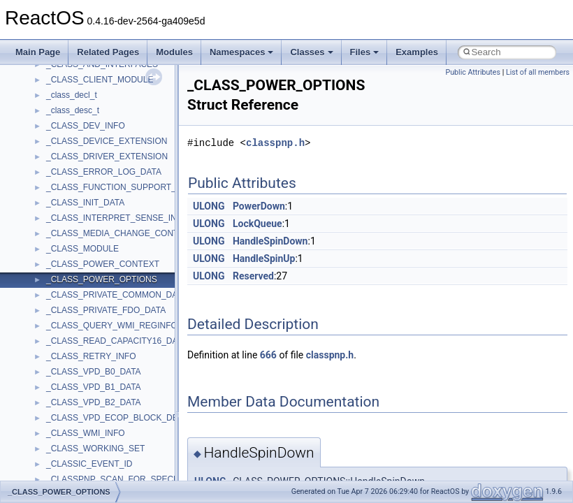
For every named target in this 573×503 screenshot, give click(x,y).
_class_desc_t (72, 110)
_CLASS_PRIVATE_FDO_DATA (106, 310)
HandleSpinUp (264, 258)
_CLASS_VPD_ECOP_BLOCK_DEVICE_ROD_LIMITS (149, 418)
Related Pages (108, 52)
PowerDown (259, 206)
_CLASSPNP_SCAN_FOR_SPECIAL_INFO (128, 479)
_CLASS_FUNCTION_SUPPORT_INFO (121, 187)
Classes (311, 52)
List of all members (538, 72)
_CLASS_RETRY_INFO (91, 356)
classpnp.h (275, 143)
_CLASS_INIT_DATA (85, 202)
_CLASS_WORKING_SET (95, 448)
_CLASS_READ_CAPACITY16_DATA (116, 341)
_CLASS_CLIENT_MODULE (99, 80)
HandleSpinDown (270, 241)
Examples (417, 52)
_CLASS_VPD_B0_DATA (93, 372)
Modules (174, 52)
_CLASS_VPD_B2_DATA (93, 402)
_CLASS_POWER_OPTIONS (101, 279)
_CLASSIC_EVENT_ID (89, 464)
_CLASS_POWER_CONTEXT (102, 264)
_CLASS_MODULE (82, 249)
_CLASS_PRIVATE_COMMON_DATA (116, 295)
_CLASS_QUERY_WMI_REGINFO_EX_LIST (131, 325)
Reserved (253, 276)
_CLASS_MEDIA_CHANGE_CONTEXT (120, 233)
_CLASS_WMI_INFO (85, 433)
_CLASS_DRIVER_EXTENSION (107, 156)
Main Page (37, 52)
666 (268, 354)
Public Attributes (472, 72)
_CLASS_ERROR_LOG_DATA (103, 172)
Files (364, 52)
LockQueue (257, 223)
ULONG (208, 206)
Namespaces (242, 52)
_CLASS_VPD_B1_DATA (93, 387)
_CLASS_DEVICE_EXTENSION (106, 141)
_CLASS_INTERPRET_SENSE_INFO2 (119, 218)
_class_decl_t (71, 95)
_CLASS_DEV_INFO (85, 126)
